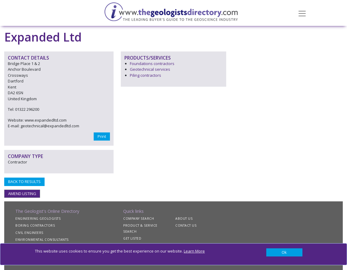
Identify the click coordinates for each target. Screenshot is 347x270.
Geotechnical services (150, 69)
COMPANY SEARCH (138, 218)
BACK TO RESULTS (24, 181)
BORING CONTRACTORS (35, 225)
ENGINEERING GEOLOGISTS (38, 218)
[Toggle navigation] (302, 13)
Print (102, 136)
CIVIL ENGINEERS (29, 233)
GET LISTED (132, 238)
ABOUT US (183, 218)
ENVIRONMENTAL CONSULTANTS (42, 239)
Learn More (194, 251)
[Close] (284, 252)
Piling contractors (145, 75)
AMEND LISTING (22, 193)
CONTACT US (185, 225)
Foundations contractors (152, 63)
